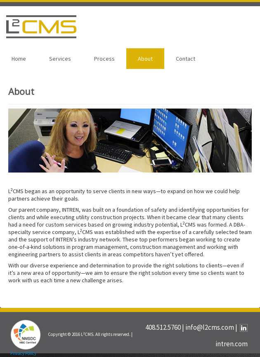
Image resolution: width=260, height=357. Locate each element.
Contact (185, 58)
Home (19, 58)
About (145, 58)
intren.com (231, 344)
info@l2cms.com (209, 327)
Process (104, 58)
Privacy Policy (23, 353)
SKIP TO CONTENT (28, 6)
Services (60, 58)
